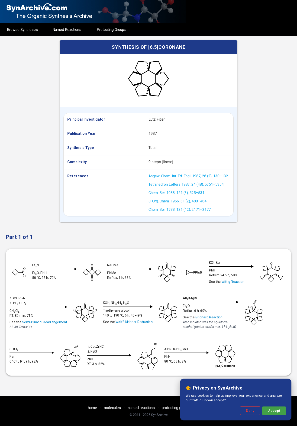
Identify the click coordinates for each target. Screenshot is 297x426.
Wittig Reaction (236, 282)
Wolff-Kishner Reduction (166, 322)
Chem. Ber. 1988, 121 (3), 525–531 (176, 193)
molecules (112, 408)
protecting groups (176, 408)
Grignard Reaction (241, 317)
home (92, 408)
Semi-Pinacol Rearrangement (76, 322)
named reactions (141, 408)
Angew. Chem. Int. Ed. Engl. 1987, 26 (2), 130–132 (188, 176)
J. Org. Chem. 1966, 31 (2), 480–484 (177, 201)
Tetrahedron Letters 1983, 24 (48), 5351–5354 (186, 184)
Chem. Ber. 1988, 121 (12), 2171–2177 (179, 209)
